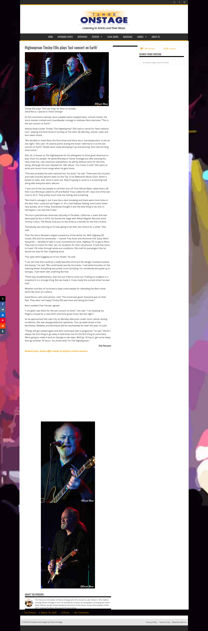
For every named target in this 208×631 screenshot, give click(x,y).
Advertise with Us (179, 622)
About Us (156, 36)
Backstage (127, 36)
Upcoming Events (65, 36)
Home (50, 36)
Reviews (97, 36)
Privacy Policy (151, 622)
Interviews (82, 36)
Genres (142, 36)
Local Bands (112, 36)
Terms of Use (164, 622)
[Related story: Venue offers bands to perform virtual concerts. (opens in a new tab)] (56, 351)
